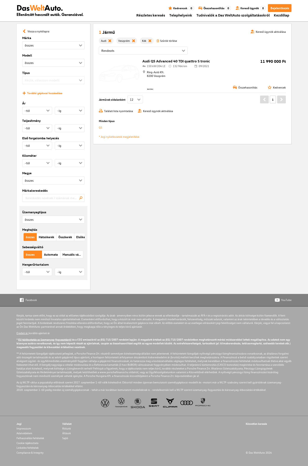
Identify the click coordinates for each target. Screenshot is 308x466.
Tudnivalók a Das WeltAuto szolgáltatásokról (233, 15)
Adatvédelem (24, 433)
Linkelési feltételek (27, 448)
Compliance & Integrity (30, 452)
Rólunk (66, 428)
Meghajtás (29, 230)
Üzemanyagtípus (34, 212)
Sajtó (65, 438)
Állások (66, 433)
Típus (26, 73)
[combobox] (53, 198)
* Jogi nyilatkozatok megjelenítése (119, 137)
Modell (27, 55)
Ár (24, 103)
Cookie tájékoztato (27, 443)
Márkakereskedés (35, 190)
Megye (27, 173)
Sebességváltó (32, 247)
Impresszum (23, 428)
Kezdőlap (281, 15)
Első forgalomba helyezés (40, 138)
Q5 (100, 127)
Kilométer (29, 156)
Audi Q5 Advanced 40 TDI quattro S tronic (176, 61)
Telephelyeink (180, 15)
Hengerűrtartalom (35, 264)
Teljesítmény (31, 121)
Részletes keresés (150, 15)
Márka (26, 38)
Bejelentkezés (279, 8)
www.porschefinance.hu (114, 372)
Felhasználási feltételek (30, 438)
